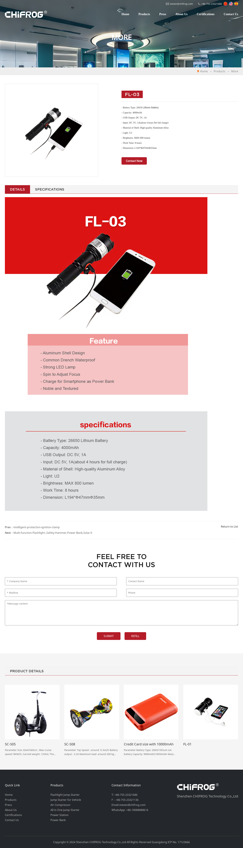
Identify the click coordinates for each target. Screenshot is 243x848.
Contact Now (134, 161)
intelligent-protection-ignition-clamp (36, 527)
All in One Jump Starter (64, 810)
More (234, 71)
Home (125, 14)
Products (144, 14)
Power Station (59, 815)
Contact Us (231, 14)
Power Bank (58, 820)
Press (162, 14)
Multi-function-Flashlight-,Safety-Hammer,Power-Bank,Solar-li (53, 533)
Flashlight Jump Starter (65, 795)
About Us (181, 14)
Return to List (229, 526)
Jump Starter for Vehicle (65, 800)
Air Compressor (60, 805)
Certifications (205, 14)
